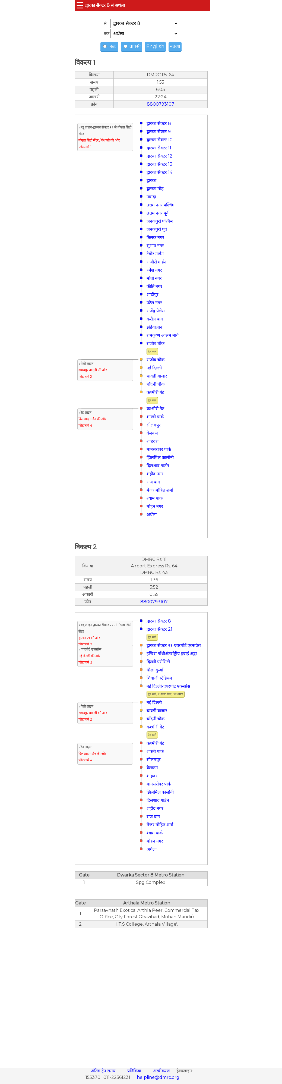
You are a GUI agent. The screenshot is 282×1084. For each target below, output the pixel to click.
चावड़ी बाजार (157, 376)
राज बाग (153, 482)
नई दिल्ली (154, 367)
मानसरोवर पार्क (159, 449)
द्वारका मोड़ (155, 188)
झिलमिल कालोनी (160, 457)
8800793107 (160, 104)
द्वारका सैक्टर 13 (159, 164)
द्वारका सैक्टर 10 (160, 139)
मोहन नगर (155, 506)
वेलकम (152, 433)
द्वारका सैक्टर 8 (159, 123)
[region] (141, 995)
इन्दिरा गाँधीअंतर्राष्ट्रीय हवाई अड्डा (172, 653)
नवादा (151, 196)
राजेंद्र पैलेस (156, 310)
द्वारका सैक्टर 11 (159, 147)
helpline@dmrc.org (158, 1077)
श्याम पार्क (155, 498)
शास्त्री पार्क (155, 416)
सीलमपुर (154, 425)
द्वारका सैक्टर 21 (159, 629)
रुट (110, 46)
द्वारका (151, 180)
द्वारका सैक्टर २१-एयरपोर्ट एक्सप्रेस (174, 645)
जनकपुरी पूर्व (157, 229)
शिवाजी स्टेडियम (159, 678)
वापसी (132, 46)
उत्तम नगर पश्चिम (161, 205)
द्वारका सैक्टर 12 (159, 156)
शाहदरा (153, 441)
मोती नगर (154, 278)
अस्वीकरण (162, 1070)
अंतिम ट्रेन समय (103, 1070)
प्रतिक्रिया (134, 1070)
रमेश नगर (154, 270)
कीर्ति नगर (154, 286)
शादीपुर (153, 294)
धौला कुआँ (155, 670)
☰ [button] (80, 5)
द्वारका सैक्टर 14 (159, 172)
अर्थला (152, 514)
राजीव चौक (155, 343)
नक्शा (175, 46)
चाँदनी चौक (155, 384)
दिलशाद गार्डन (158, 465)
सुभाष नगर (155, 245)
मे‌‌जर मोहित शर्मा (160, 490)
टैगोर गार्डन (155, 253)
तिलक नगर (155, 237)
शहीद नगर (155, 473)
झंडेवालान (154, 327)
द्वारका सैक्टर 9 (159, 131)
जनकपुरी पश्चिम (160, 221)
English (155, 46)
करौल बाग (155, 319)
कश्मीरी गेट (155, 392)
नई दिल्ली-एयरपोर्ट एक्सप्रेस (168, 686)
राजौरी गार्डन (156, 262)
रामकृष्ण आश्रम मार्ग (163, 335)
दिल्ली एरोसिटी (158, 661)
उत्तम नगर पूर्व (158, 213)
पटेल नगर (154, 302)
